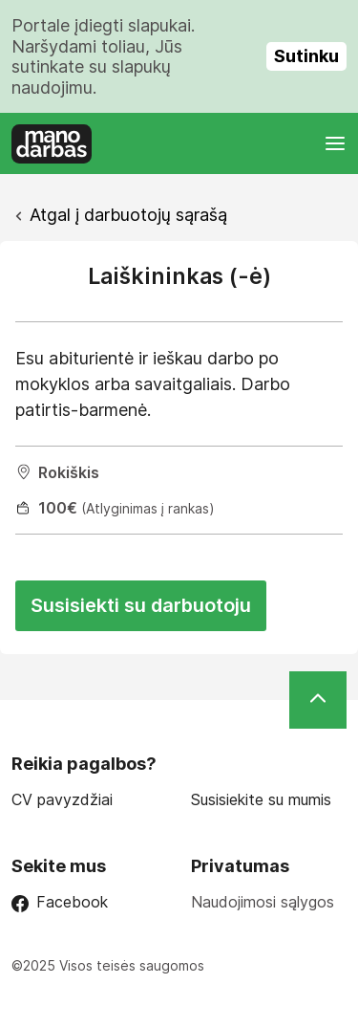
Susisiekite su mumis (261, 800)
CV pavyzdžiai (62, 800)
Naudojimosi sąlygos (262, 901)
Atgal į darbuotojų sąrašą (128, 215)
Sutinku (306, 56)
